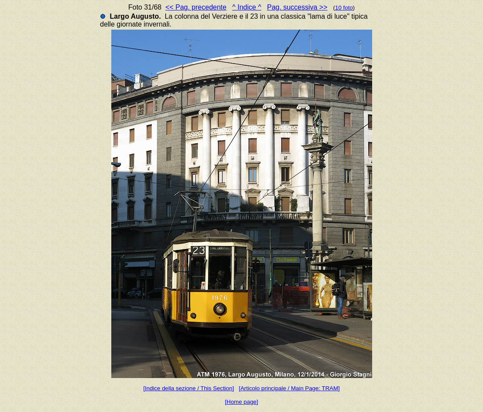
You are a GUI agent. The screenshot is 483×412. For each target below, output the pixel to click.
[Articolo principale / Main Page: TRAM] (289, 388)
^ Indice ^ (246, 7)
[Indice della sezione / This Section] (188, 388)
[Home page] (241, 401)
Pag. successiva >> (297, 7)
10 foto (344, 7)
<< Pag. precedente (196, 7)
